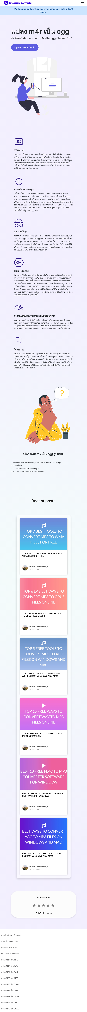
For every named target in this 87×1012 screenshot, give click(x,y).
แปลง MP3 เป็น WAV (9, 1003)
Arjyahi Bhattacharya (38, 566)
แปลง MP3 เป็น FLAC (10, 984)
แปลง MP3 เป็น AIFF (9, 978)
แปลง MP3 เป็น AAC (9, 972)
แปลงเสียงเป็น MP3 (9, 947)
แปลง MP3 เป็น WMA (10, 1009)
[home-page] (18, 3)
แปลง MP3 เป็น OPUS (10, 996)
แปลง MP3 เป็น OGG (9, 990)
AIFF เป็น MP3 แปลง (9, 941)
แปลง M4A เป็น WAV (9, 966)
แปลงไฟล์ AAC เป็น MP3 (11, 935)
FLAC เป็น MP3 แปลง (10, 954)
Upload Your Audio (24, 47)
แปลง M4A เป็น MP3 (9, 960)
